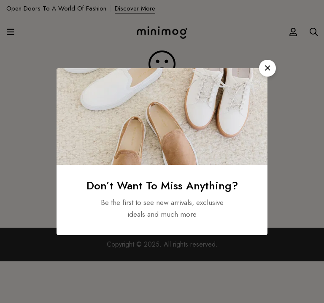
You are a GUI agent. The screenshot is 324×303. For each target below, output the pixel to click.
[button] (267, 68)
